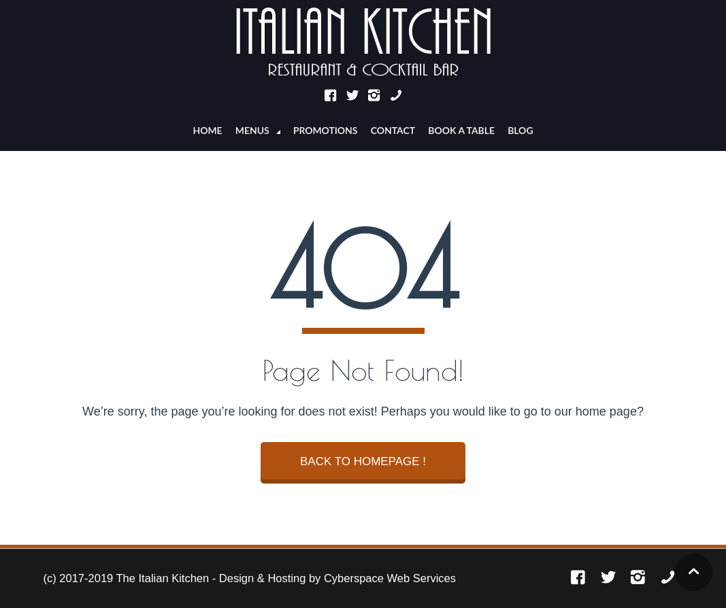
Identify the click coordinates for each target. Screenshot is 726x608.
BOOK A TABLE (461, 130)
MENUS (252, 130)
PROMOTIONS (325, 130)
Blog (520, 130)
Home (207, 130)
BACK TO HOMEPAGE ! (363, 461)
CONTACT (393, 130)
